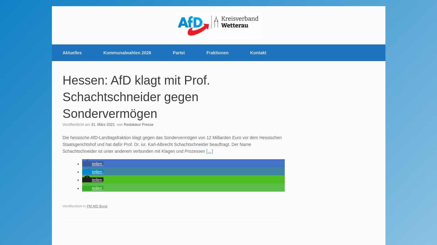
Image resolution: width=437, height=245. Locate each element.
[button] (92, 163)
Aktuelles (72, 52)
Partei (179, 52)
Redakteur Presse (138, 124)
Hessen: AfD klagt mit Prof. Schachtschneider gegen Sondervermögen (136, 96)
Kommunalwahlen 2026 (127, 52)
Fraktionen (218, 52)
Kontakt (258, 52)
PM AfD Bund (97, 206)
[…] (209, 151)
